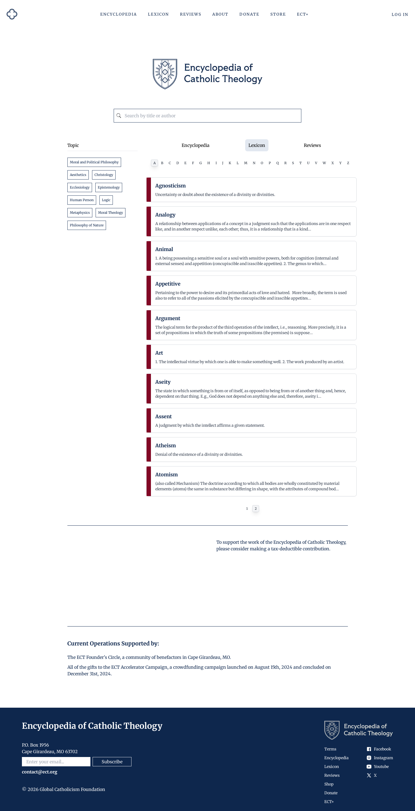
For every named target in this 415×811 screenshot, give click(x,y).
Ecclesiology (80, 187)
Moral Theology (110, 212)
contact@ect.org (39, 772)
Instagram (379, 758)
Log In (400, 14)
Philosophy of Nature (87, 225)
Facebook (378, 749)
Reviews (190, 14)
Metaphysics (80, 212)
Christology (104, 175)
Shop (329, 784)
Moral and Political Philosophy (94, 162)
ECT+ (303, 14)
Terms (330, 749)
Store (278, 14)
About (220, 14)
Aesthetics (78, 175)
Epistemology (109, 187)
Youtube (377, 766)
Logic (106, 200)
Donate (249, 14)
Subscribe (112, 761)
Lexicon (158, 14)
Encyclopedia (118, 14)
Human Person (82, 200)
